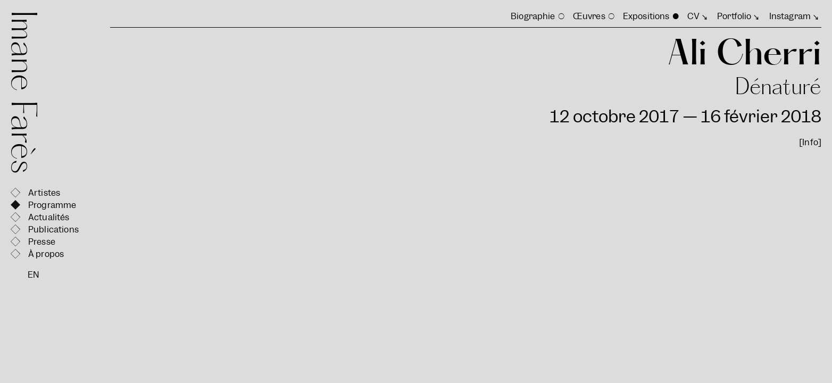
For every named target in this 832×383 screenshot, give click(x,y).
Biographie (533, 16)
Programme (52, 205)
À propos (46, 254)
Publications (53, 229)
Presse (41, 242)
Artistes (44, 193)
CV (693, 16)
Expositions (646, 16)
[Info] (810, 142)
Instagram (790, 16)
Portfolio (734, 16)
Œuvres (589, 16)
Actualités (49, 217)
